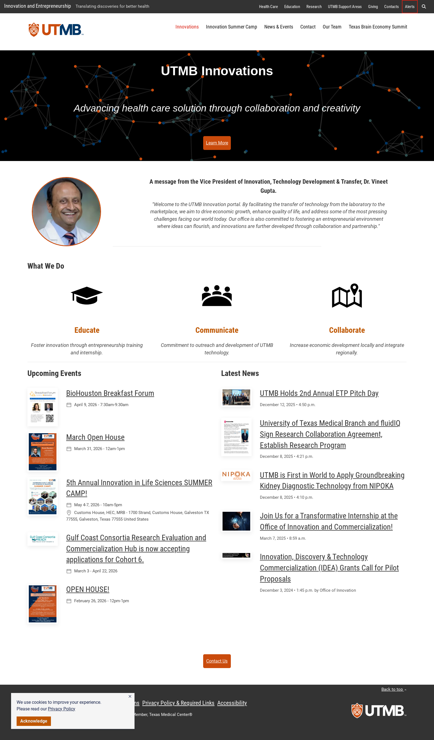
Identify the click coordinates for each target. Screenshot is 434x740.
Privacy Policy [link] (61, 709)
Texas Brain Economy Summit (378, 27)
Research (314, 6)
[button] (130, 696)
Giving (373, 6)
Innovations (187, 27)
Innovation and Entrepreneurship (37, 6)
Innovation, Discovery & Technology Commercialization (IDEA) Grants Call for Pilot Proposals (329, 567)
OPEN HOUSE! (87, 589)
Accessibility (232, 703)
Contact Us (217, 661)
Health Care (268, 6)
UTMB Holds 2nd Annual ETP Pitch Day (319, 393)
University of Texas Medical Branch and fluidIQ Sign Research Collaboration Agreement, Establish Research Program (330, 434)
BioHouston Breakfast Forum (110, 393)
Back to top (394, 689)
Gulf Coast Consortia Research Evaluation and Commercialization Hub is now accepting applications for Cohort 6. (136, 548)
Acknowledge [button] (33, 721)
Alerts (410, 6)
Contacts (391, 6)
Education (292, 6)
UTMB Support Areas (345, 6)
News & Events (278, 27)
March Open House (95, 437)
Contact (308, 27)
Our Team (332, 27)
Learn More (217, 143)
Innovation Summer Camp (231, 27)
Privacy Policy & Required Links (178, 703)
